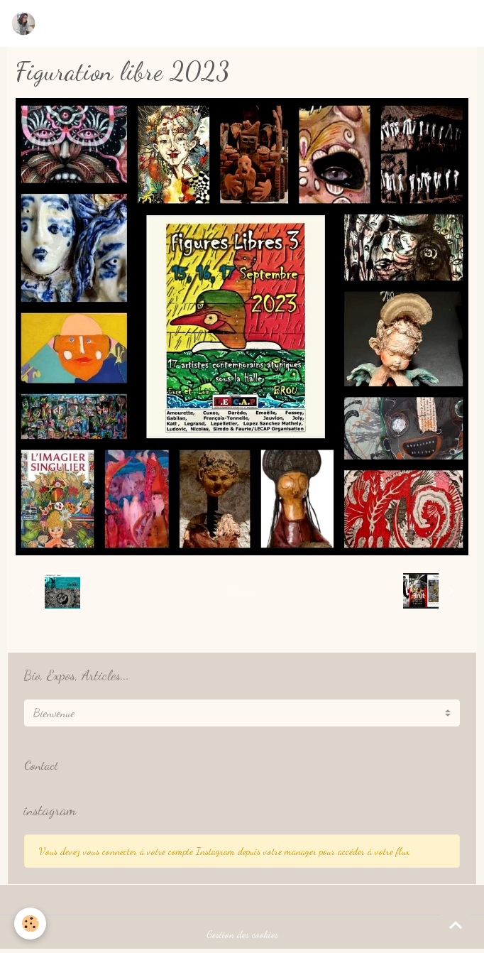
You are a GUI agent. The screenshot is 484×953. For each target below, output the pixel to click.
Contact (41, 765)
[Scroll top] (455, 924)
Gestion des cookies (242, 934)
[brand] (26, 23)
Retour (242, 590)
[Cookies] (30, 924)
